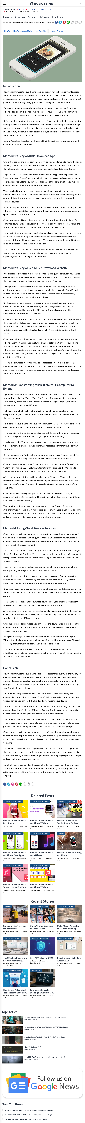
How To (7, 31)
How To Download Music (22, 31)
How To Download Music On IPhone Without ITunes (41, 823)
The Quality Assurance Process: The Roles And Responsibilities (29, 1110)
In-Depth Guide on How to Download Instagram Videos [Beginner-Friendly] (30, 1115)
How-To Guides (40, 31)
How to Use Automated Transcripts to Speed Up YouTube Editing (14, 993)
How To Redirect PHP (32, 1047)
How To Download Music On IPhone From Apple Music (14, 855)
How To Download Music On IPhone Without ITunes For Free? (41, 887)
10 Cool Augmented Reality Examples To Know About (45, 1017)
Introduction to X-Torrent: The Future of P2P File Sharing (46, 1027)
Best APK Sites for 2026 (41, 958)
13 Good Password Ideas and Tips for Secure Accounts (26, 1119)
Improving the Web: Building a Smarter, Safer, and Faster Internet (42, 993)
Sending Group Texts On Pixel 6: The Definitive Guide (44, 1037)
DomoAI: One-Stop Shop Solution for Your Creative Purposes (41, 929)
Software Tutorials (56, 31)
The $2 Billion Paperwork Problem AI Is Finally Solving (15, 961)
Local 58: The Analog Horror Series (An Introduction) (44, 1057)
